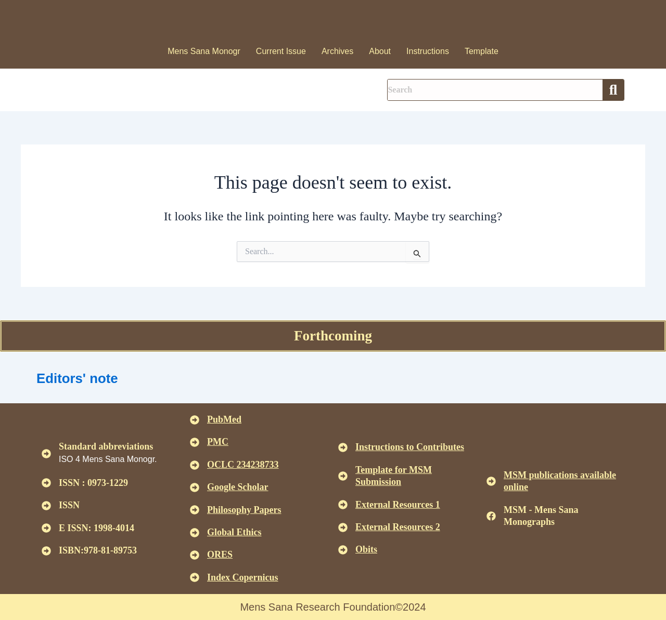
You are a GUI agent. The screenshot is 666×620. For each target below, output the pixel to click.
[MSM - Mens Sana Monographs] (491, 516)
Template (481, 51)
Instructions (427, 51)
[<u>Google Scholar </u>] (194, 487)
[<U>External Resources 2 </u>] (343, 527)
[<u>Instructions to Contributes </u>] (343, 447)
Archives (337, 51)
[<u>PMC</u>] (194, 442)
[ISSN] (46, 505)
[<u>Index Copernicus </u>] (194, 577)
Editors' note (83, 377)
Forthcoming (333, 336)
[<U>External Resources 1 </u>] (343, 504)
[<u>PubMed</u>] (194, 420)
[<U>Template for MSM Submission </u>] (343, 476)
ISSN (69, 505)
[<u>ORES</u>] (194, 555)
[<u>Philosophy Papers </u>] (194, 510)
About (380, 51)
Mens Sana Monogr (204, 51)
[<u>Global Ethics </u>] (194, 532)
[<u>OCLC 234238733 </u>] (194, 465)
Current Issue (281, 51)
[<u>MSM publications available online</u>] (491, 481)
